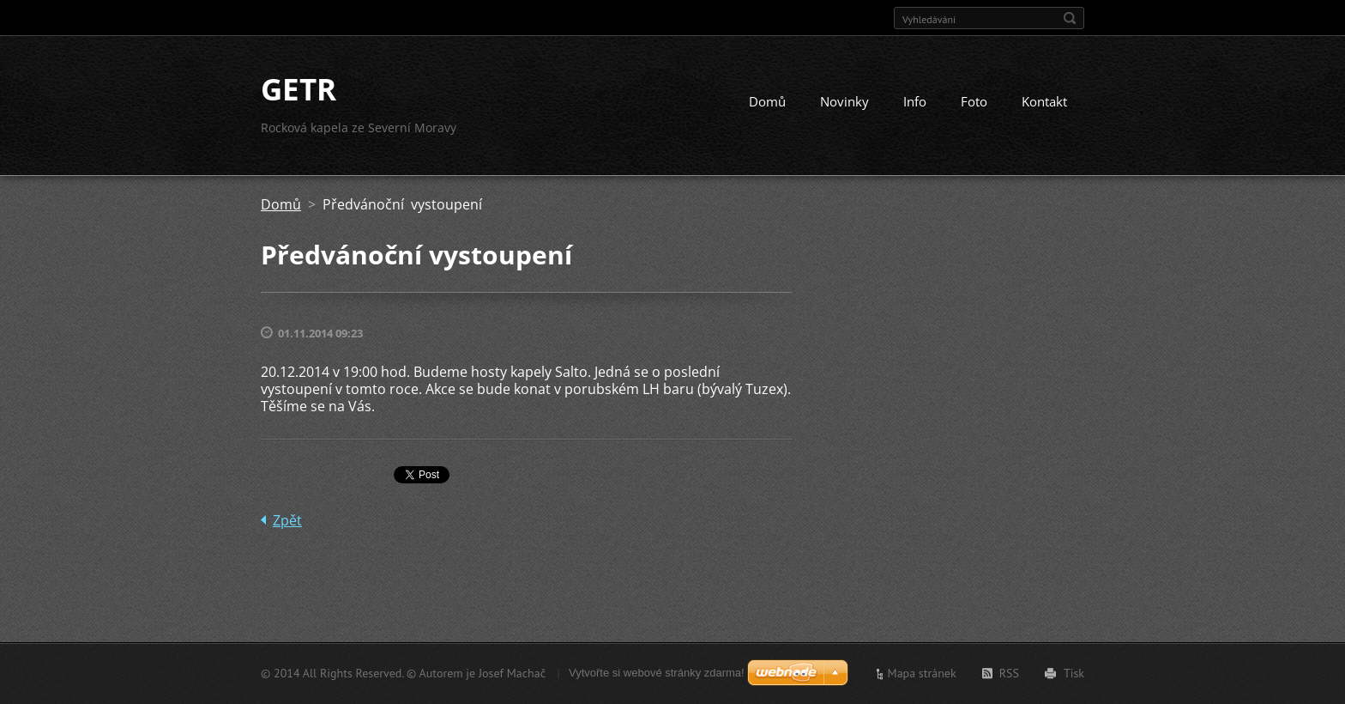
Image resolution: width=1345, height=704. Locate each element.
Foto (974, 101)
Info (914, 101)
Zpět (287, 520)
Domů (767, 101)
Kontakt (1044, 101)
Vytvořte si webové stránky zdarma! (657, 672)
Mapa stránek (922, 673)
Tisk (1074, 673)
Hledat (1069, 18)
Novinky (844, 101)
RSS (1009, 673)
